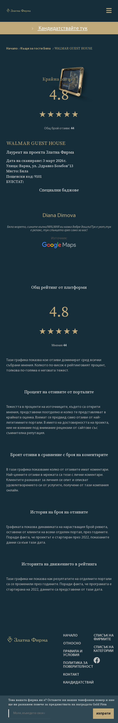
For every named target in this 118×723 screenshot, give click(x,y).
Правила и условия (72, 653)
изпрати (103, 714)
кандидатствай (78, 683)
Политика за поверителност (78, 665)
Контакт (71, 675)
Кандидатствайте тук (59, 28)
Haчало (70, 636)
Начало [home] (12, 48)
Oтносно (72, 643)
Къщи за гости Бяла (35, 48)
